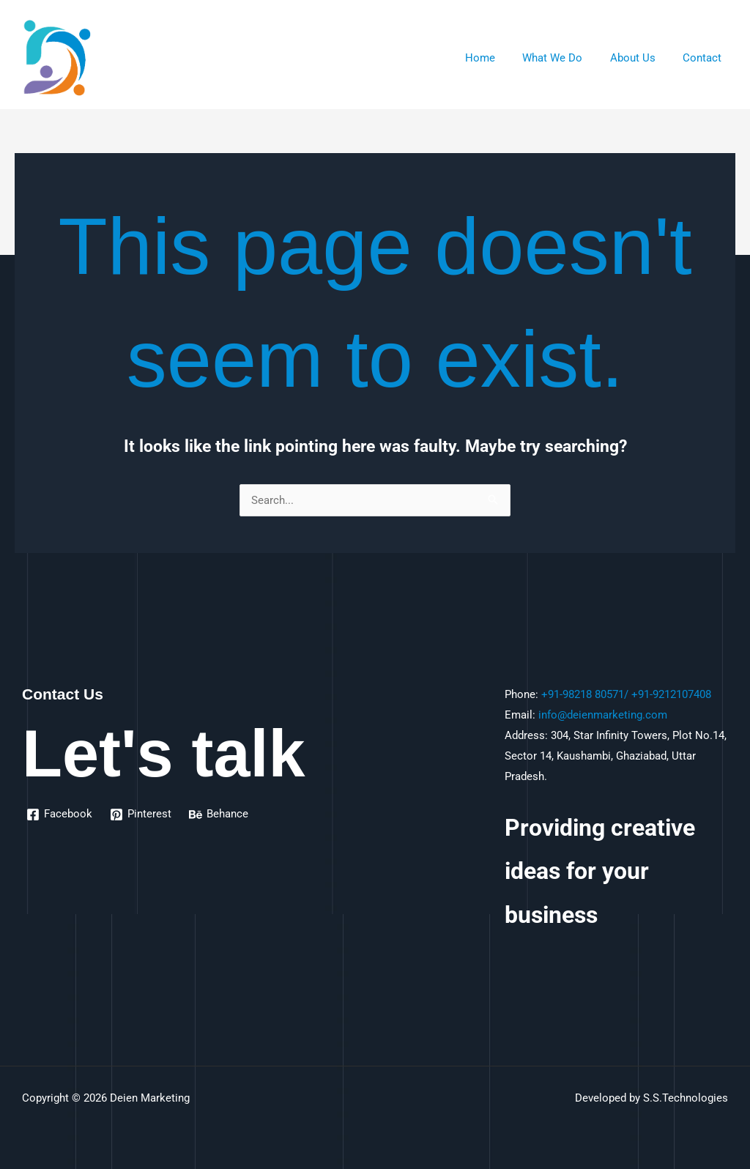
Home (499, 57)
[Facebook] (59, 814)
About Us (641, 57)
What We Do (566, 57)
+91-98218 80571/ (584, 694)
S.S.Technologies (685, 1098)
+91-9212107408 (671, 694)
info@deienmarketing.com (602, 714)
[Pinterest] (140, 814)
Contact (705, 57)
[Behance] (219, 814)
